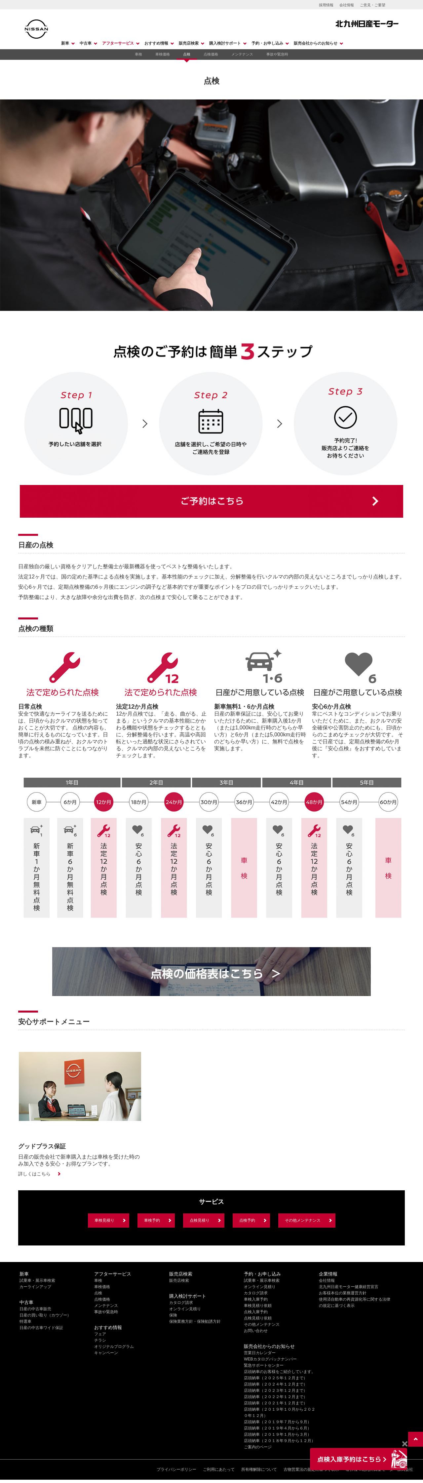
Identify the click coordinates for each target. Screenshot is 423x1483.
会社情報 (346, 5)
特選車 (25, 1321)
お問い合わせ (256, 1330)
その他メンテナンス (303, 1220)
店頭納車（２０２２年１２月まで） (275, 1396)
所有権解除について (259, 1469)
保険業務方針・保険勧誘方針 (195, 1321)
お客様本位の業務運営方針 (342, 1293)
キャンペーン (106, 1353)
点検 (186, 54)
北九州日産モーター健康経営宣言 (348, 1286)
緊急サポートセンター (264, 1365)
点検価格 (211, 54)
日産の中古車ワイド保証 (41, 1327)
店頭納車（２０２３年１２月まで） (275, 1390)
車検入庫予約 (256, 1299)
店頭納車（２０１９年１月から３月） (277, 1434)
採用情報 (326, 5)
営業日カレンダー (260, 1353)
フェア (100, 1334)
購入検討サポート (225, 43)
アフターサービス (118, 43)
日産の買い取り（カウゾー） (45, 1315)
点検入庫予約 (256, 1312)
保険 (173, 1315)
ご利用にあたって (219, 1469)
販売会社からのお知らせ (315, 43)
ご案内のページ (258, 1447)
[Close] (405, 1444)
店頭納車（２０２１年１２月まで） (275, 1403)
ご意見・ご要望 (372, 5)
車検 (138, 54)
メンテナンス (242, 54)
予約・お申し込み (267, 43)
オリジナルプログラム (114, 1346)
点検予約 (247, 1220)
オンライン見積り (185, 1309)
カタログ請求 (181, 1302)
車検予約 (152, 1220)
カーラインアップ (35, 1286)
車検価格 (162, 54)
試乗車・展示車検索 (37, 1280)
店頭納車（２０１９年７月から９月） (277, 1422)
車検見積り (104, 1220)
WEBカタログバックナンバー (270, 1359)
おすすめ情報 (156, 43)
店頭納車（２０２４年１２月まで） (275, 1384)
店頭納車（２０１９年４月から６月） (277, 1428)
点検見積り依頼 (258, 1318)
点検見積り (200, 1220)
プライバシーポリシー (176, 1469)
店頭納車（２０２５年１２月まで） (275, 1378)
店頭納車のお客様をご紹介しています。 (279, 1371)
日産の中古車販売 (35, 1309)
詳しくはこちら (34, 1173)
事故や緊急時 (277, 54)
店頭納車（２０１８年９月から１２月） (279, 1440)
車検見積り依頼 (258, 1305)
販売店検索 (189, 43)
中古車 (86, 43)
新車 (65, 43)
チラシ (100, 1340)
